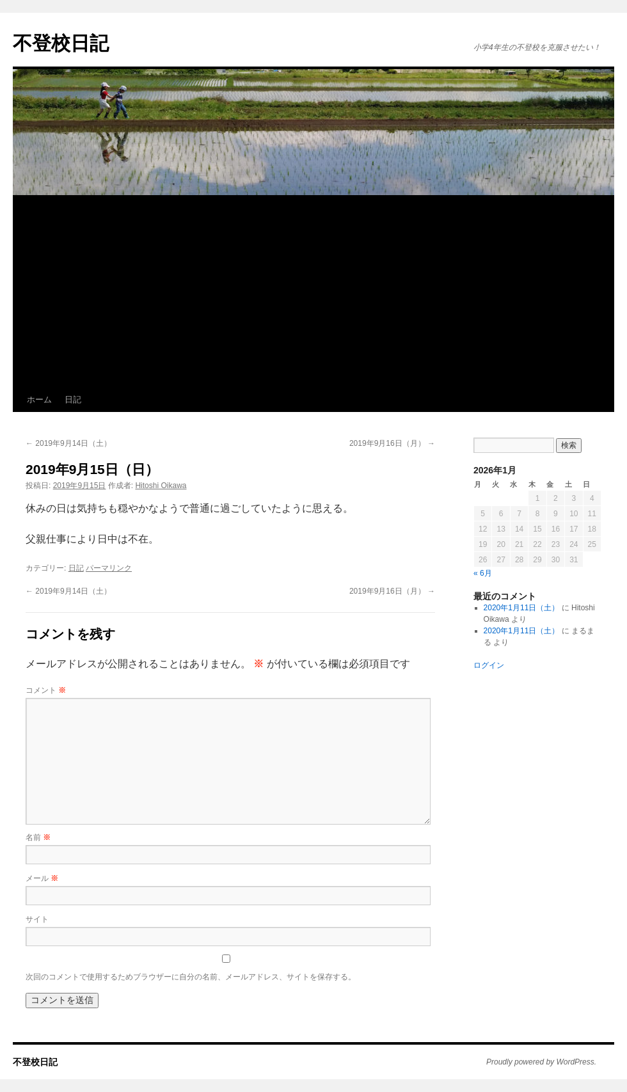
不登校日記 (61, 43)
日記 (73, 399)
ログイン (488, 665)
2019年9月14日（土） (68, 443)
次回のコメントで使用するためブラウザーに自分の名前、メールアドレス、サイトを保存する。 (191, 976)
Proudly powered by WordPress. (541, 1061)
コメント (46, 690)
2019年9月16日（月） (392, 443)
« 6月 (482, 573)
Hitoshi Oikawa (160, 485)
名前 (38, 837)
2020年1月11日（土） (522, 607)
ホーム (39, 399)
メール (42, 878)
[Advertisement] (313, 291)
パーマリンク (109, 568)
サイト (37, 919)
